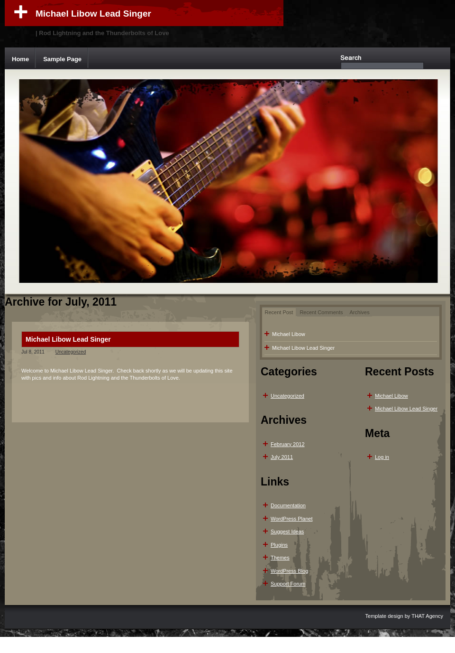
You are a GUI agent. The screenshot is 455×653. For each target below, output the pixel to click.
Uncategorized (70, 351)
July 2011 (282, 457)
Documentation (288, 505)
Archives (360, 312)
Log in (382, 457)
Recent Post (279, 312)
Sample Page (62, 59)
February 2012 (288, 444)
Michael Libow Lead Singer (93, 14)
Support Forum (288, 584)
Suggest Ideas (287, 531)
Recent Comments (321, 312)
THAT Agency (427, 616)
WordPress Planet (291, 519)
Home (20, 59)
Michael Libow (288, 334)
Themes (280, 557)
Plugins (279, 545)
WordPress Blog (289, 571)
